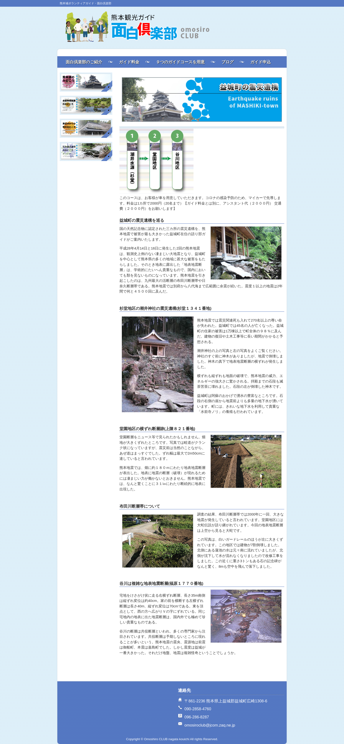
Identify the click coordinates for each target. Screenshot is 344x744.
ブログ (227, 62)
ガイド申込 (260, 62)
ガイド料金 (129, 62)
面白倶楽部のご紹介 (84, 62)
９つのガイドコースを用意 (180, 62)
